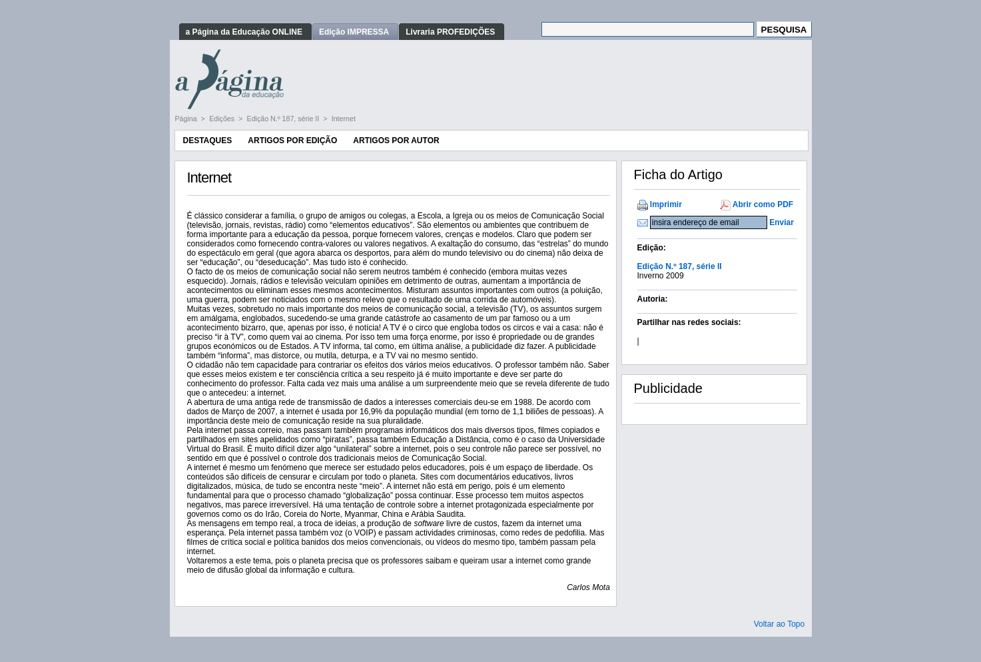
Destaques (207, 140)
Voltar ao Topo (779, 624)
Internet (344, 119)
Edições (222, 119)
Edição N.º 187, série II (284, 119)
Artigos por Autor (396, 140)
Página (187, 119)
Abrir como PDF (763, 204)
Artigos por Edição (292, 140)
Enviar (781, 222)
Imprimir (666, 204)
